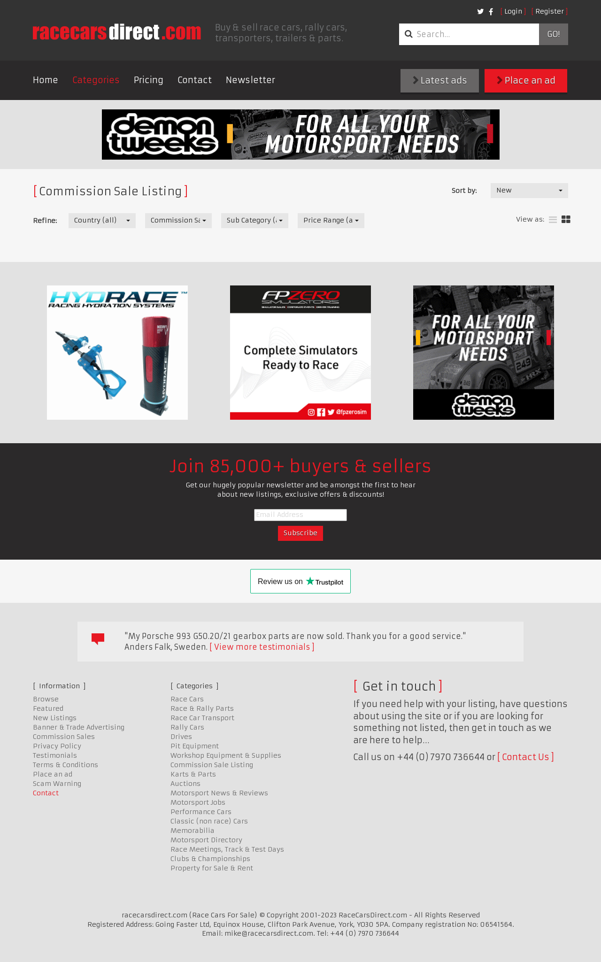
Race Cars (187, 699)
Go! (553, 34)
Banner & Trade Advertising (78, 727)
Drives (181, 736)
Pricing (148, 80)
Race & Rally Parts (202, 708)
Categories (96, 80)
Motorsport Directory (206, 840)
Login (513, 11)
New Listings (55, 718)
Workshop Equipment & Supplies (225, 755)
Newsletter (250, 80)
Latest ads (440, 80)
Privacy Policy (57, 746)
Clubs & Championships (210, 858)
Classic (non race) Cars (209, 821)
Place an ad (526, 80)
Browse (46, 699)
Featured (48, 708)
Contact (194, 80)
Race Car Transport (202, 718)
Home (45, 80)
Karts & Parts (193, 774)
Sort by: (464, 190)
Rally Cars (187, 727)
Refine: (45, 220)
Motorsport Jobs (197, 802)
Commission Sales (64, 736)
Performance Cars (200, 812)
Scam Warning (57, 783)
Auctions (185, 783)
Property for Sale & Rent (211, 868)
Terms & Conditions (65, 765)
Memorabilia (192, 830)
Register (549, 11)
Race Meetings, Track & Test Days (227, 849)
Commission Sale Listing (211, 765)
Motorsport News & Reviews (219, 793)
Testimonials (55, 755)
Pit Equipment (194, 746)
